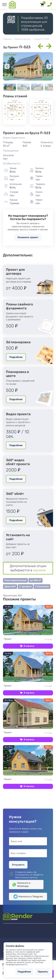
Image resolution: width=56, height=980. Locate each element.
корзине (39, 570)
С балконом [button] (42, 586)
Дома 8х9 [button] (10, 586)
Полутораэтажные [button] (15, 580)
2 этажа (28, 639)
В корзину (29, 646)
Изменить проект (28, 237)
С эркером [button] (25, 586)
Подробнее (16, 357)
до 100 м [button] (35, 580)
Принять (43, 971)
